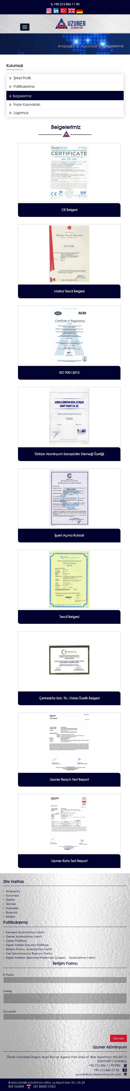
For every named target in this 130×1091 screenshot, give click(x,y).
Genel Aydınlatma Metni (23, 936)
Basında (11, 912)
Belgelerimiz (21, 96)
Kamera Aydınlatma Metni (24, 932)
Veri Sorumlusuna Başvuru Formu (29, 953)
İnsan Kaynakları (25, 104)
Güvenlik (9, 1011)
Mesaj (7, 991)
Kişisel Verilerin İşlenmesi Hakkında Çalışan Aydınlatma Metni (50, 957)
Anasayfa (66, 46)
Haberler (11, 908)
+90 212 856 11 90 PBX (105, 1065)
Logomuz (19, 113)
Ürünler (10, 904)
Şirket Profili (20, 78)
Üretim (10, 899)
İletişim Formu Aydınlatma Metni (28, 949)
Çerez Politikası (16, 940)
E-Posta (8, 974)
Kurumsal (12, 895)
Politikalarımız (22, 86)
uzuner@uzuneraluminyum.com (99, 1074)
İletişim (10, 916)
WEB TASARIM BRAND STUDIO (32, 1086)
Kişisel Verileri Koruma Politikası (27, 945)
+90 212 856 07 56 (107, 1070)
